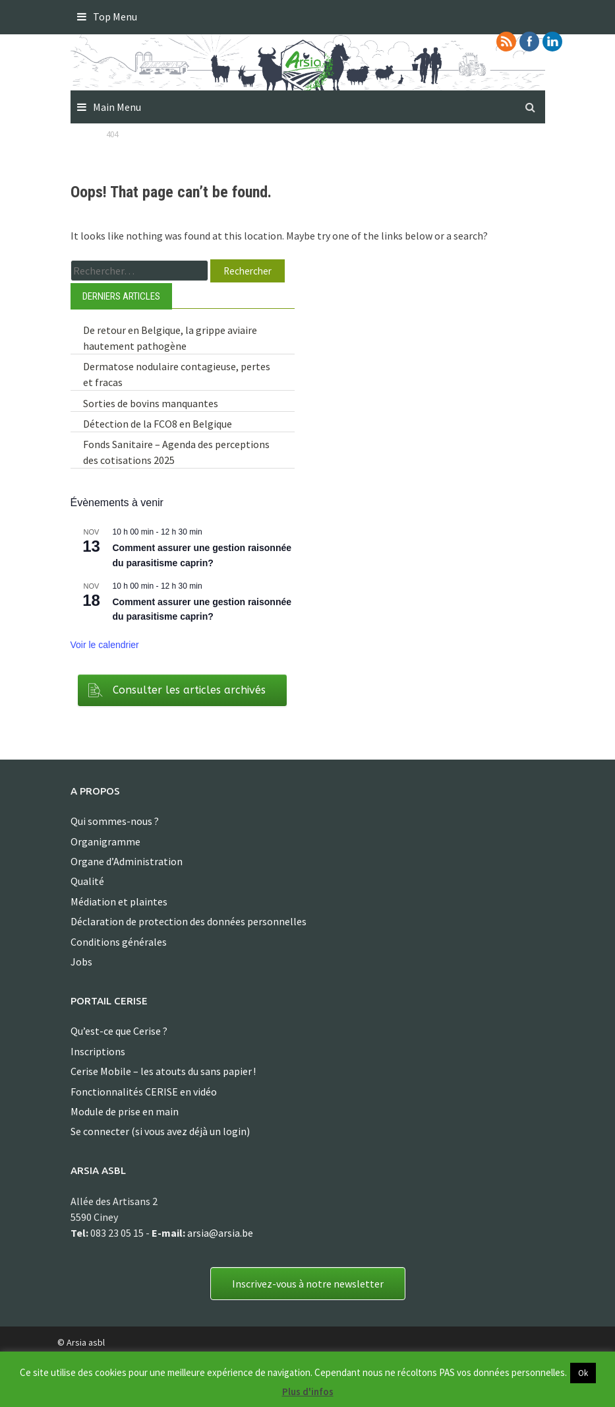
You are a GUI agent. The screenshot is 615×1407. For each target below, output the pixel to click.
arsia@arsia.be (220, 1232)
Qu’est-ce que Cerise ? (119, 1030)
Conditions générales (119, 941)
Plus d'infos (308, 1391)
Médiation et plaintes (119, 901)
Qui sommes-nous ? (115, 821)
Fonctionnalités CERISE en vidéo (144, 1091)
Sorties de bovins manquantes (150, 403)
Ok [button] (583, 1373)
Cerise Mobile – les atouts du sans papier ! (163, 1071)
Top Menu (115, 16)
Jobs (81, 961)
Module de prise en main (125, 1111)
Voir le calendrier (105, 644)
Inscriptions (98, 1051)
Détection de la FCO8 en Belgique (157, 423)
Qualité (87, 881)
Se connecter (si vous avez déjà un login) (160, 1131)
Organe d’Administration (127, 861)
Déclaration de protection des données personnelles (189, 921)
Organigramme (105, 841)
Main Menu (117, 107)
